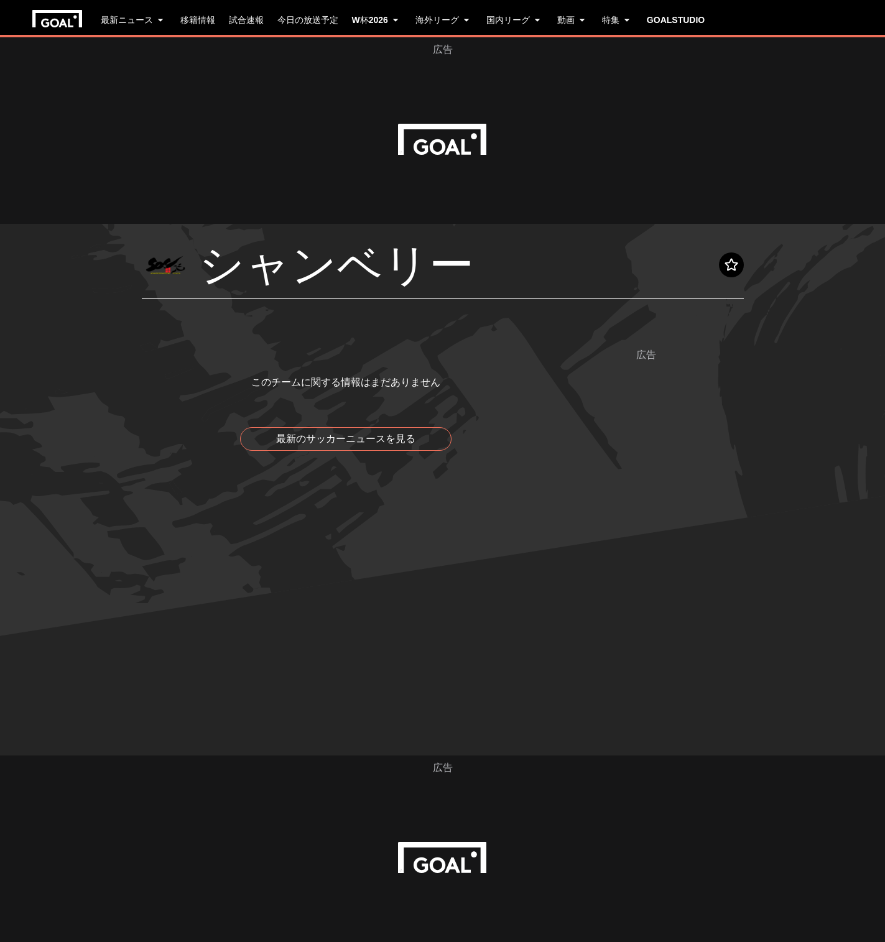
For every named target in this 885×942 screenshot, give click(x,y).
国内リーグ (515, 19)
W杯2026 (377, 19)
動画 (572, 19)
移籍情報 (197, 20)
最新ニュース (134, 19)
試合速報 (246, 20)
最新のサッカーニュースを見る (345, 438)
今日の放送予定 (307, 20)
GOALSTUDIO (676, 20)
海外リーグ (444, 19)
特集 (617, 19)
